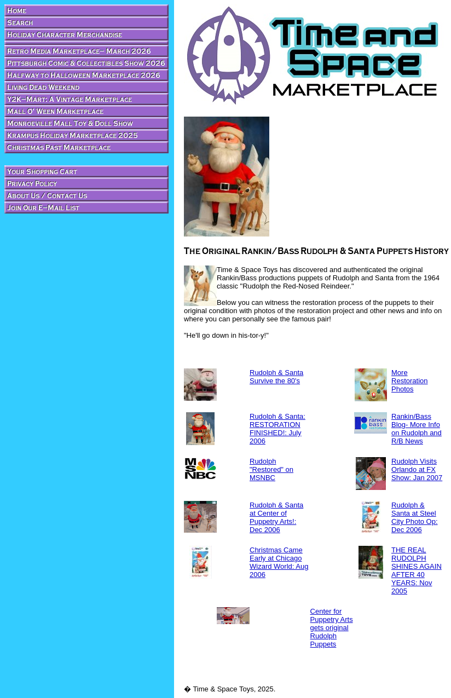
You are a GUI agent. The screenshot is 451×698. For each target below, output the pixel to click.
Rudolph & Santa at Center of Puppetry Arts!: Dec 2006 (276, 517)
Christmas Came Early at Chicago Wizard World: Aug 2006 (279, 562)
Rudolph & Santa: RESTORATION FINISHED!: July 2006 (277, 428)
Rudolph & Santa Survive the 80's (276, 376)
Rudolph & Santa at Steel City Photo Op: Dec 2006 (414, 517)
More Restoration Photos (409, 380)
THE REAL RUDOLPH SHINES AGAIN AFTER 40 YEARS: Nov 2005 (416, 570)
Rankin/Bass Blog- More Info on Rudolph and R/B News (416, 428)
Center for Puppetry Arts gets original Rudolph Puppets (331, 627)
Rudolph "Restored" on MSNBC (271, 469)
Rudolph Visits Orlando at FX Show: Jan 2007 (416, 469)
